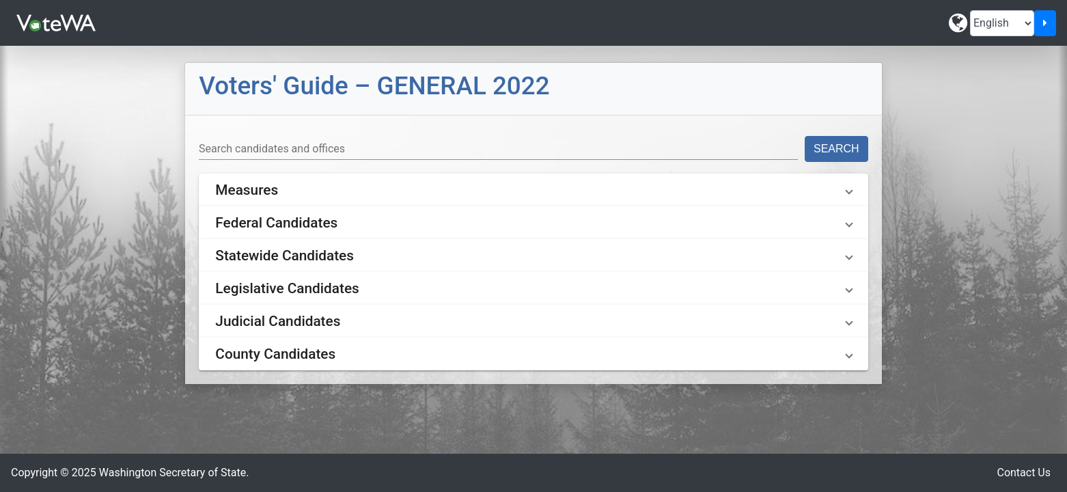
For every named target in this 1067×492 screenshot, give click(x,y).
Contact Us (1024, 472)
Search (836, 148)
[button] (533, 190)
